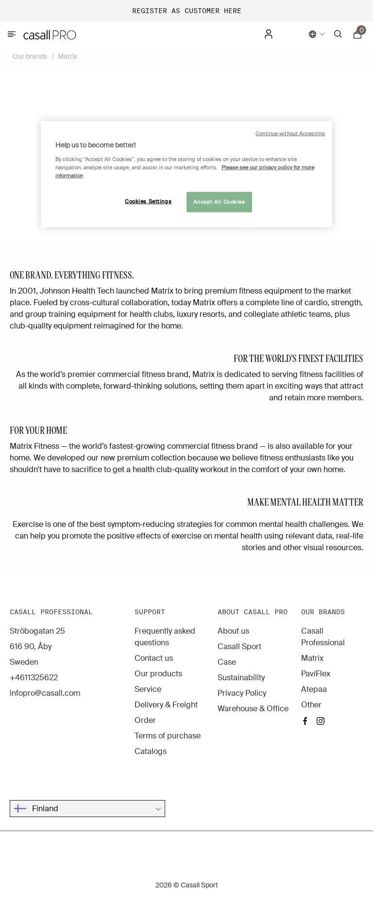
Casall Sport (239, 646)
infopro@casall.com (45, 693)
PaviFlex (315, 674)
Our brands (30, 56)
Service (148, 689)
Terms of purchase (168, 736)
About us (233, 631)
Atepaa (314, 689)
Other (311, 705)
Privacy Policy (242, 693)
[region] (186, 174)
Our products (158, 674)
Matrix (67, 56)
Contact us (154, 658)
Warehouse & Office (253, 709)
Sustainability (241, 677)
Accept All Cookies (219, 202)
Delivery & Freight (166, 705)
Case (227, 662)
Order (145, 720)
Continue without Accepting (290, 134)
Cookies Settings (148, 201)
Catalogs (151, 751)
